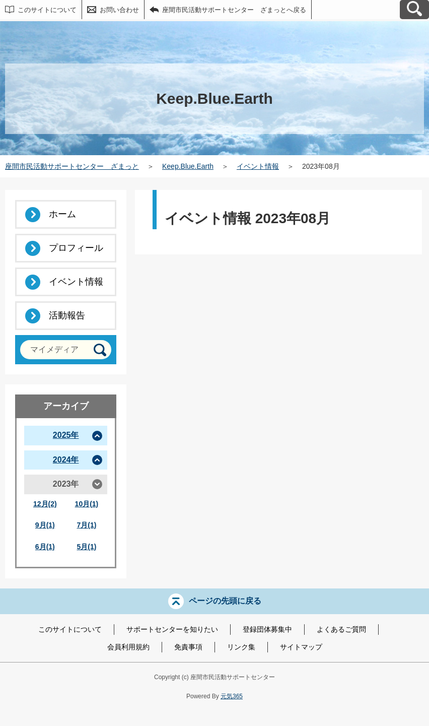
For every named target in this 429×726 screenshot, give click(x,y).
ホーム (62, 214)
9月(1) (45, 525)
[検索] (100, 350)
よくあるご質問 (341, 629)
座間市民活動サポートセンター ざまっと (72, 166)
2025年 (66, 435)
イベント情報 (258, 166)
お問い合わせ (119, 10)
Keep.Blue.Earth (187, 166)
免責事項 (188, 647)
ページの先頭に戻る (225, 601)
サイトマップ (301, 647)
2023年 (66, 484)
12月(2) (45, 504)
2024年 (66, 459)
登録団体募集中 (267, 629)
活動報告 (67, 315)
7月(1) (86, 525)
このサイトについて (47, 10)
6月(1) (45, 547)
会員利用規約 (128, 647)
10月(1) (87, 504)
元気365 (232, 696)
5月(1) (86, 547)
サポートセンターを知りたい (172, 629)
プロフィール (76, 248)
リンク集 (241, 647)
